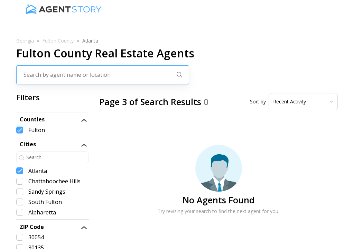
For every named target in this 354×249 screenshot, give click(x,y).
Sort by (258, 101)
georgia (25, 41)
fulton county (58, 41)
